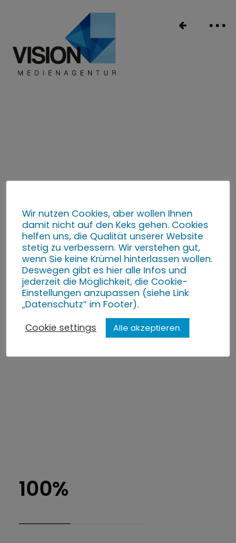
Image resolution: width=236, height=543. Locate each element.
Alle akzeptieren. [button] (147, 328)
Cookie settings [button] (60, 327)
